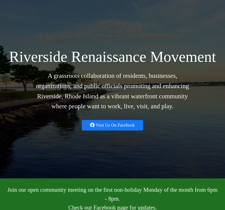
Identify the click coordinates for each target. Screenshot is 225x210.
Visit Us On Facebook (112, 125)
